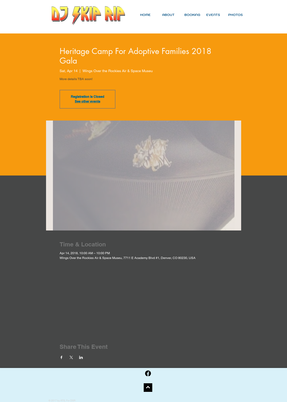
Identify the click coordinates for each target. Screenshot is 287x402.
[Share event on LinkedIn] (81, 357)
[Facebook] (148, 373)
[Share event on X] (71, 357)
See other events (87, 101)
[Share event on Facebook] (61, 357)
